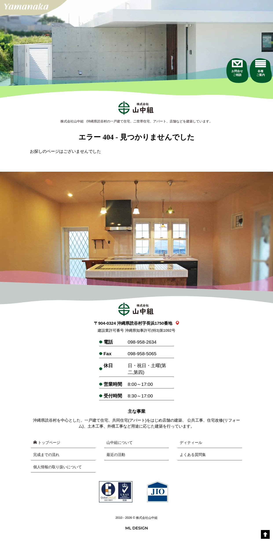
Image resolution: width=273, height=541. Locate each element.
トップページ (47, 443)
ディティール (191, 443)
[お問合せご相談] (228, 79)
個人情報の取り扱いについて (59, 468)
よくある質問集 (193, 456)
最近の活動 (116, 456)
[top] (265, 534)
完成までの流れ (47, 456)
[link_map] (177, 324)
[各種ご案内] (258, 79)
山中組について (120, 443)
